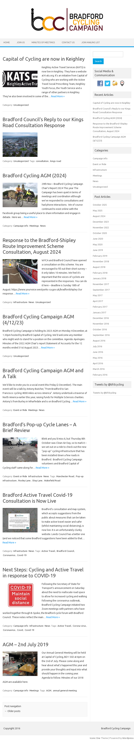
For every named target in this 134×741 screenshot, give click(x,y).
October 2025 (100, 205)
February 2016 (100, 374)
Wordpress (128, 738)
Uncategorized (21, 105)
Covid (20, 630)
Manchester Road (65, 476)
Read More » (58, 96)
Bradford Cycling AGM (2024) (34, 175)
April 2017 (98, 301)
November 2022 (101, 227)
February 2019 (100, 256)
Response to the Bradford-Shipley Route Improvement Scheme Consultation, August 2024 (39, 246)
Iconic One (95, 738)
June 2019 (98, 250)
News (43, 226)
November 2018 (101, 261)
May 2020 (97, 244)
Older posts (12, 711)
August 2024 (99, 216)
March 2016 (99, 369)
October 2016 (100, 329)
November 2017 (101, 284)
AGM (48, 690)
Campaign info (20, 226)
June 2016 (98, 352)
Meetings (34, 226)
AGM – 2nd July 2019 (26, 644)
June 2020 (98, 238)
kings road (55, 161)
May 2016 (97, 358)
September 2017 (101, 289)
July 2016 (97, 346)
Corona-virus (79, 626)
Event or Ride (20, 410)
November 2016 (101, 323)
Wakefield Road (52, 480)
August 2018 (99, 267)
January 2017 (99, 312)
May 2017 (97, 295)
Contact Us (68, 42)
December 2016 (101, 318)
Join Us (21, 42)
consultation (42, 161)
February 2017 (100, 306)
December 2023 (101, 221)
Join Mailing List (90, 42)
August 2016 (99, 340)
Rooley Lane (24, 480)
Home (6, 42)
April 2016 (98, 363)
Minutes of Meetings (43, 42)
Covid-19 (21, 555)
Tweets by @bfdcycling (104, 392)
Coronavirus (9, 555)
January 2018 (99, 278)
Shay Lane (37, 480)
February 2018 (100, 273)
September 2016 (101, 335)
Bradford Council (65, 551)
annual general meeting (65, 690)
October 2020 (100, 233)
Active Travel (48, 551)
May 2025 (97, 210)
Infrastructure (20, 302)
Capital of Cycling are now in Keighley (44, 59)
